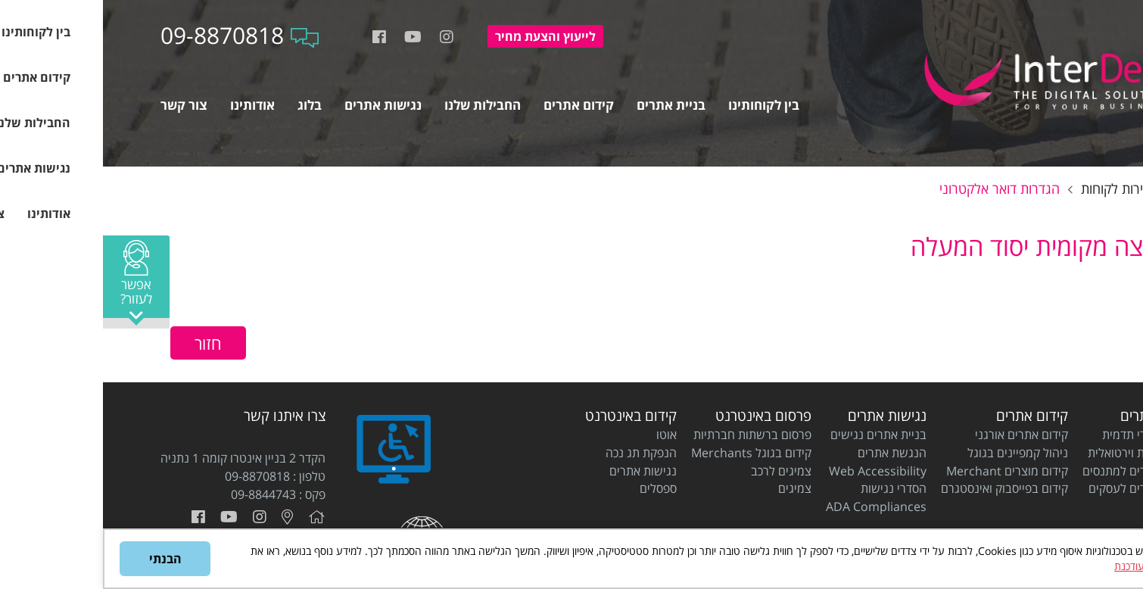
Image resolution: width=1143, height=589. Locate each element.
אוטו (563, 434)
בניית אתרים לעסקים (1036, 488)
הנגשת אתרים (789, 452)
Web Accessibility (775, 471)
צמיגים (692, 488)
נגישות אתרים (784, 416)
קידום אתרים (929, 416)
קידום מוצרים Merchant (904, 471)
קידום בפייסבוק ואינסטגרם (901, 488)
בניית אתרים (1051, 416)
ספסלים (555, 488)
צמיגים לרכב (678, 471)
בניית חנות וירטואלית (1035, 452)
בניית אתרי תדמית (1042, 434)
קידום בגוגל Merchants (648, 452)
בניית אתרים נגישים (775, 434)
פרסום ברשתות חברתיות (649, 434)
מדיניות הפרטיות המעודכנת (1068, 566)
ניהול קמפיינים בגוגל (914, 452)
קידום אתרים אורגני (918, 434)
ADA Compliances (773, 506)
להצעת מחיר (442, 36)
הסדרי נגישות (791, 488)
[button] (33, 282)
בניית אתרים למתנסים (1032, 471)
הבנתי (62, 558)
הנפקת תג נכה (538, 452)
